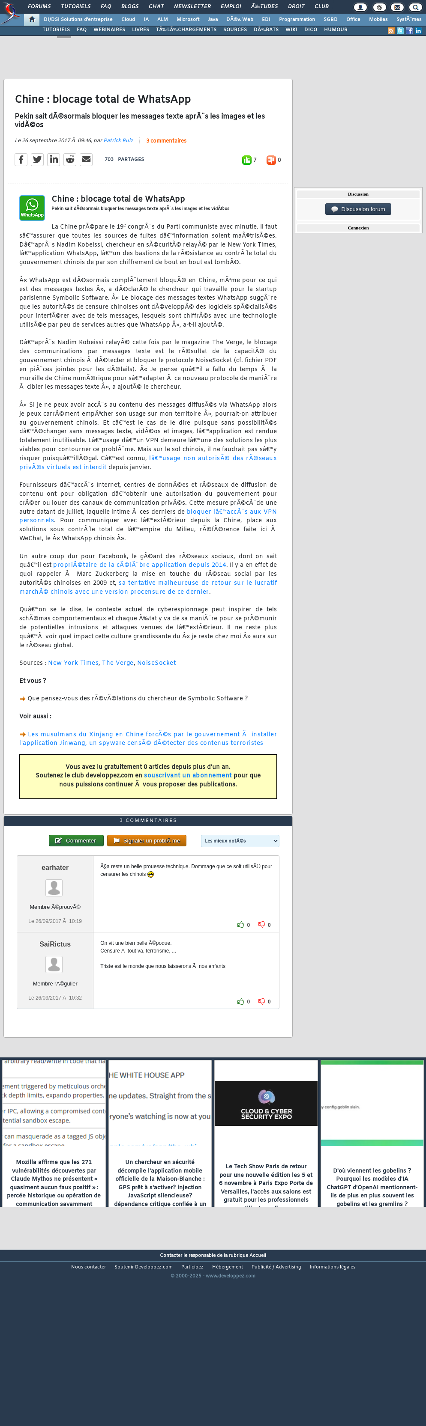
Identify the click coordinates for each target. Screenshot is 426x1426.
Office (353, 20)
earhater (55, 937)
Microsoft (188, 20)
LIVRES (140, 30)
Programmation (297, 20)
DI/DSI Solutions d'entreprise (78, 20)
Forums (39, 6)
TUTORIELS (56, 30)
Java (213, 20)
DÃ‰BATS (266, 30)
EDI (266, 20)
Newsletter (192, 6)
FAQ (106, 6)
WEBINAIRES (109, 30)
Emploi (231, 6)
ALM (162, 20)
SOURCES (235, 30)
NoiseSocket (156, 687)
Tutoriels (75, 6)
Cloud (128, 20)
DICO (310, 30)
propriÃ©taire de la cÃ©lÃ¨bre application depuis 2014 (139, 589)
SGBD (331, 20)
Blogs (129, 6)
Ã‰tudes (264, 6)
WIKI (291, 30)
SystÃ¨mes (409, 20)
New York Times (73, 687)
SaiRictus (55, 1014)
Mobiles (378, 20)
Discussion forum (358, 209)
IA (146, 20)
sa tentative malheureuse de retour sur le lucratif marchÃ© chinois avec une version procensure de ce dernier (148, 611)
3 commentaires (166, 164)
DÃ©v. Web (239, 20)
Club (321, 6)
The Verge (118, 687)
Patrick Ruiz (118, 164)
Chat (156, 6)
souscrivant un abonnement (188, 799)
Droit (296, 6)
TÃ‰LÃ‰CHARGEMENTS (186, 30)
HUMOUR (336, 30)
